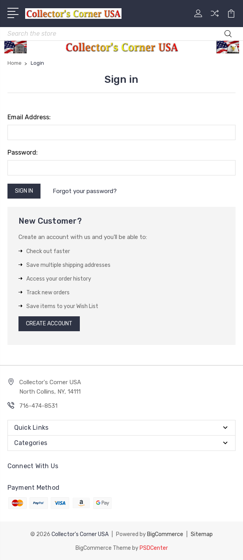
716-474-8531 (38, 405)
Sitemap (202, 534)
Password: (22, 152)
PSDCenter (154, 547)
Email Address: (29, 117)
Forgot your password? (85, 191)
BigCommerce (165, 534)
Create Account (49, 323)
